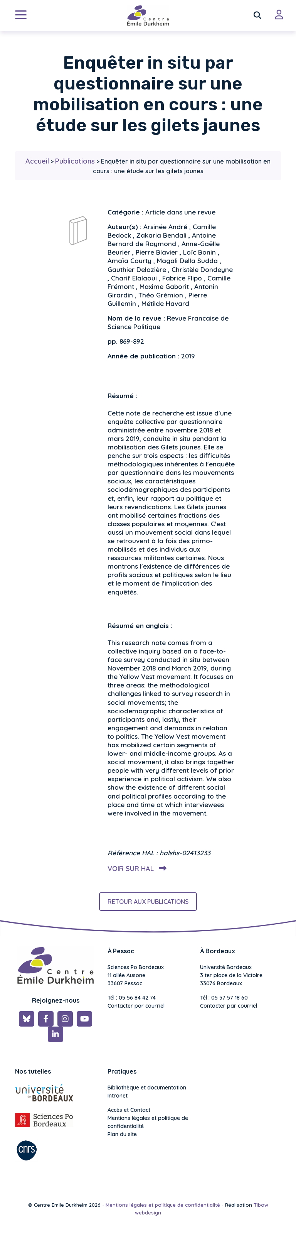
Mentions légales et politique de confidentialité (148, 1122)
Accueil (37, 161)
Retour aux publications (148, 901)
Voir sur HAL (135, 868)
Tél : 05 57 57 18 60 (224, 997)
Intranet (118, 1095)
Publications (75, 161)
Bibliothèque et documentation (147, 1087)
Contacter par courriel (136, 1005)
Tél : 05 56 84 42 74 (132, 997)
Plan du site (122, 1134)
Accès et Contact (129, 1109)
